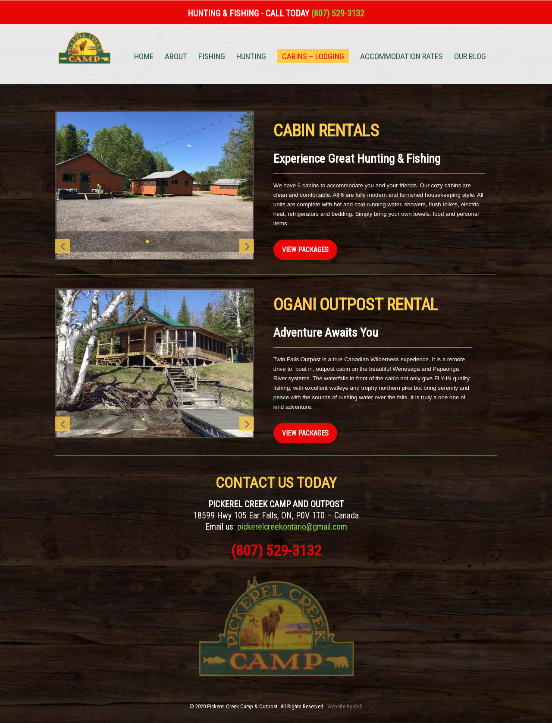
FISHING (211, 57)
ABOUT (176, 57)
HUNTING (251, 57)
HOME (144, 57)
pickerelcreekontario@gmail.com (292, 526)
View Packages (305, 250)
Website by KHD (345, 706)
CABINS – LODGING (313, 56)
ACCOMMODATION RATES (401, 57)
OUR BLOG (470, 57)
